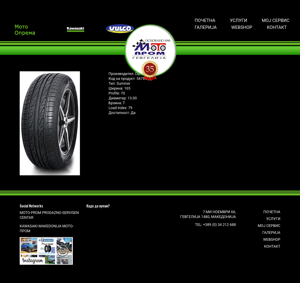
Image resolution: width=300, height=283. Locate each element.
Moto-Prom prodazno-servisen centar (49, 215)
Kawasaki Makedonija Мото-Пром (47, 228)
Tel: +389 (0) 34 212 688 (215, 224)
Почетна (205, 20)
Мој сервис (275, 20)
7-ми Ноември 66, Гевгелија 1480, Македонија (208, 214)
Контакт (277, 27)
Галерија (206, 27)
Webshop (241, 27)
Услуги (238, 20)
